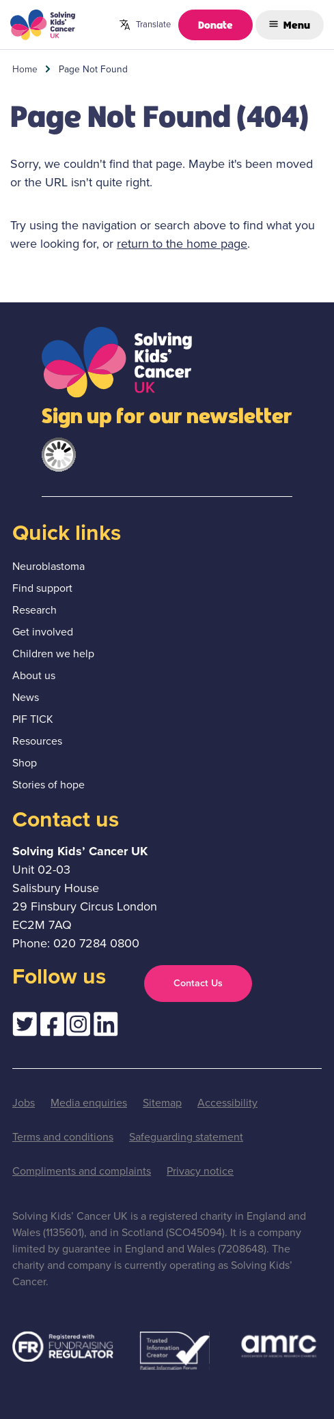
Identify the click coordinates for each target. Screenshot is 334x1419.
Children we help (53, 653)
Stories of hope (48, 784)
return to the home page (182, 244)
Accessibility (227, 1102)
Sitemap (162, 1102)
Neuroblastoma (48, 566)
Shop (24, 763)
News (25, 697)
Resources (37, 741)
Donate (215, 24)
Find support (42, 588)
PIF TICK (32, 719)
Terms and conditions (62, 1137)
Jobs (23, 1102)
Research (34, 610)
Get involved (42, 632)
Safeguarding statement (186, 1137)
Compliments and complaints (81, 1171)
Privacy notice (200, 1171)
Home (25, 69)
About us (33, 675)
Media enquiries (89, 1102)
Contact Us (198, 982)
